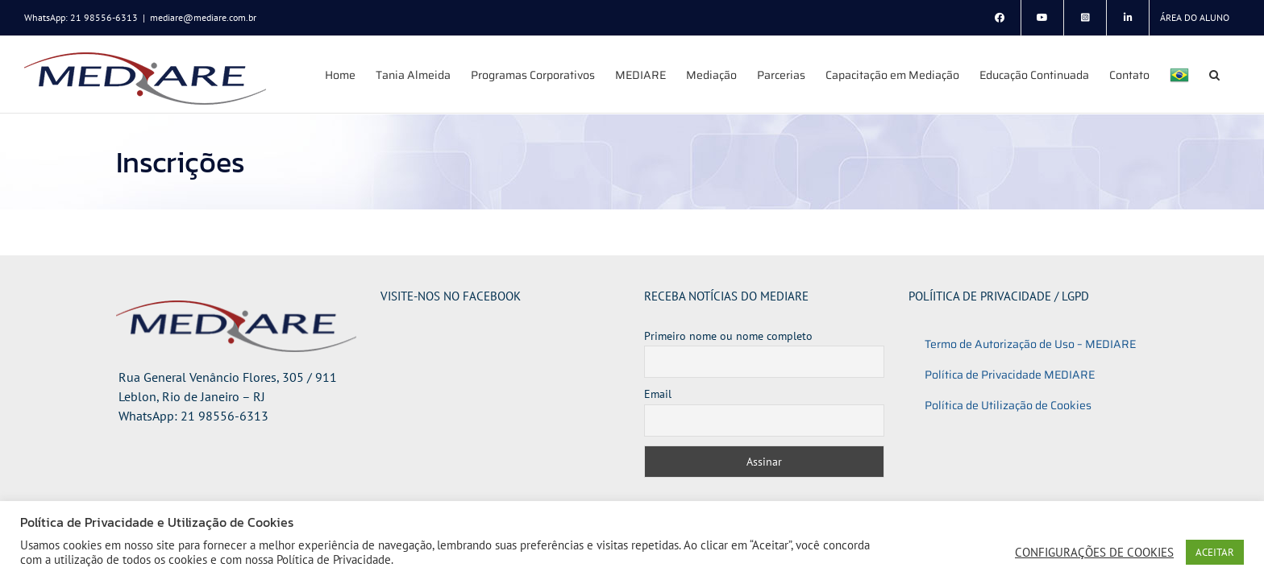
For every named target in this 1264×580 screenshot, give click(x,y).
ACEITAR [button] (1214, 552)
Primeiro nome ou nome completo (728, 336)
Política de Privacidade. (334, 559)
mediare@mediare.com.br (203, 17)
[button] (1234, 74)
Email (658, 394)
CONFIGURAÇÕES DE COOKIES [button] (1094, 552)
